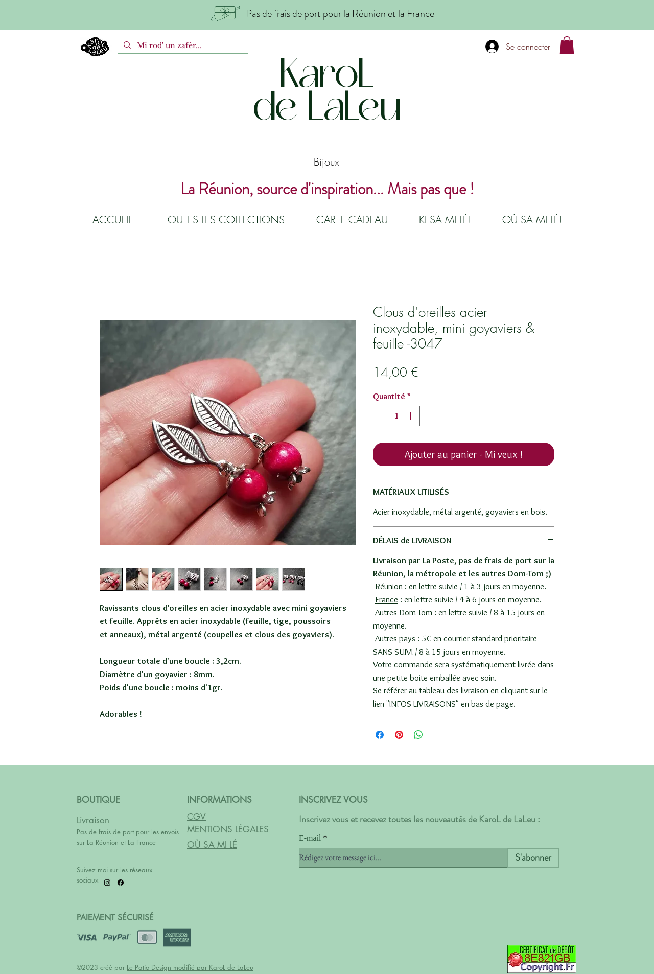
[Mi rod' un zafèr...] (182, 46)
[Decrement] (382, 416)
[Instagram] (107, 882)
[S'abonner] (533, 858)
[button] (566, 45)
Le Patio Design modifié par (168, 967)
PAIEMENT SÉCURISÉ (115, 917)
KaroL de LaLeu (231, 967)
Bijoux (326, 162)
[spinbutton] (396, 416)
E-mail (310, 838)
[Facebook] (120, 882)
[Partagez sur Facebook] (379, 735)
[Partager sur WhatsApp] (418, 735)
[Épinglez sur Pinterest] (399, 735)
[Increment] (411, 416)
